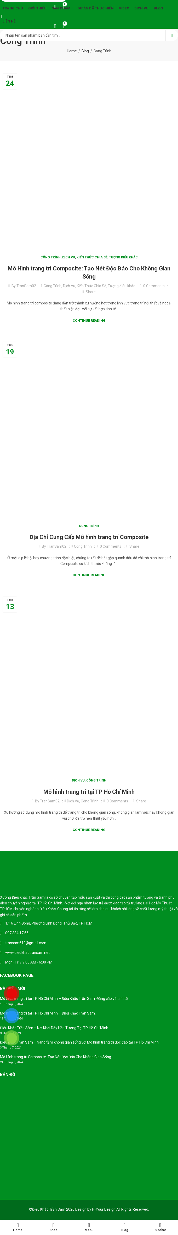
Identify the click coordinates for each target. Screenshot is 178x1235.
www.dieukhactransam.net (27, 952)
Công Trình (51, 257)
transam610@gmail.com (25, 943)
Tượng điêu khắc (123, 257)
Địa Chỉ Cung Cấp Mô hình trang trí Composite (89, 537)
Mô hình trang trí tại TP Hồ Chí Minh (89, 792)
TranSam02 (26, 286)
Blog (85, 51)
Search (172, 35)
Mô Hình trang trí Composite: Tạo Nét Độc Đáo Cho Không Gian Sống (55, 1057)
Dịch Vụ (68, 257)
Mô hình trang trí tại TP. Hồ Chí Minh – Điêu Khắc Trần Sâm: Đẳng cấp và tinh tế (64, 998)
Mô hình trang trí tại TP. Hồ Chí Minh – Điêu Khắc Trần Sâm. (48, 1013)
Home (72, 51)
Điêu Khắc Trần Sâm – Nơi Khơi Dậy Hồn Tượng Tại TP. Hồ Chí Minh (54, 1028)
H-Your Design (104, 1209)
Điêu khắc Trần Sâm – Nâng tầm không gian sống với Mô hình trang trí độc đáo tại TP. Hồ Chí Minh (79, 1042)
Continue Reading (89, 320)
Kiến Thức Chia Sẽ (92, 257)
